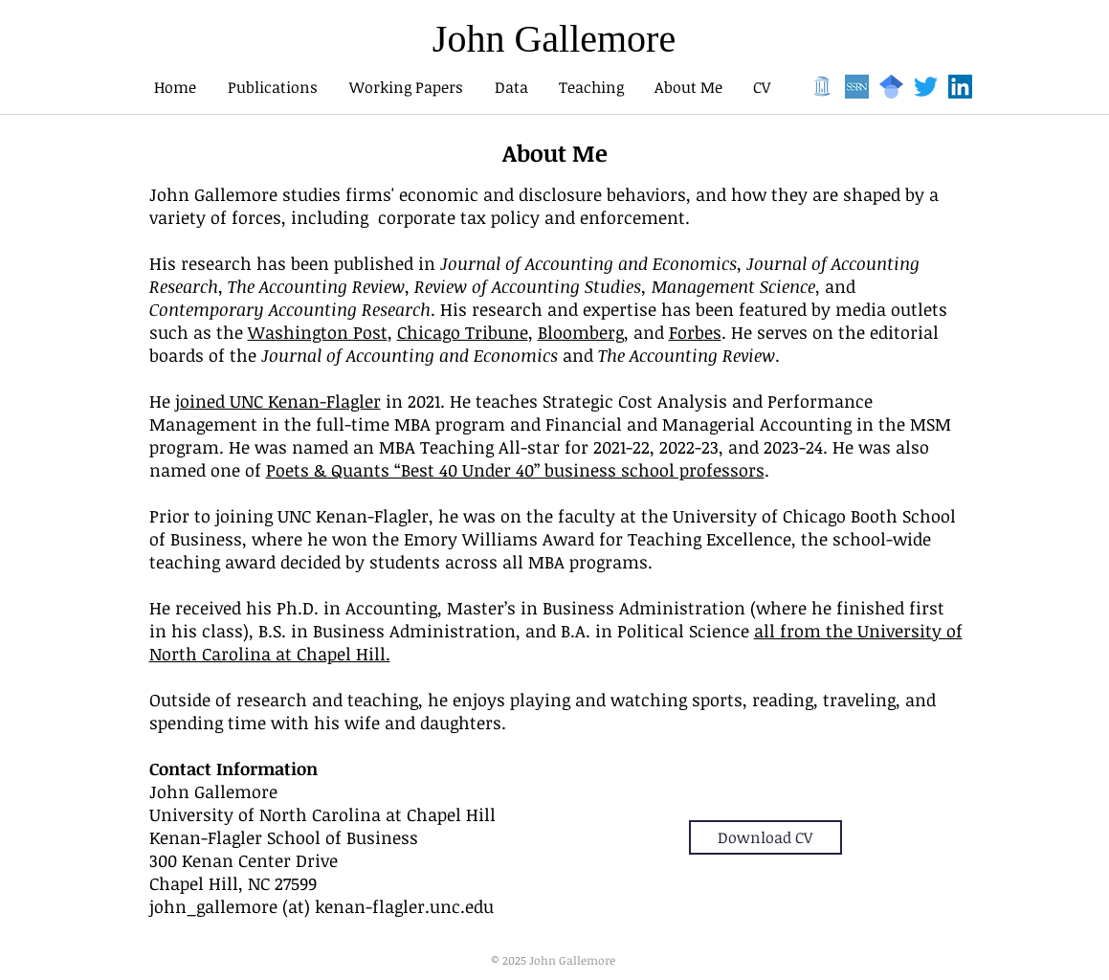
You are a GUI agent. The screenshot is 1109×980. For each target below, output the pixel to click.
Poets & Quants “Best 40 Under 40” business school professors (515, 469)
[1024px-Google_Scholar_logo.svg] (891, 87)
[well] (822, 87)
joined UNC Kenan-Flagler (278, 401)
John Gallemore (554, 38)
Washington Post (318, 332)
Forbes (695, 332)
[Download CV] (765, 837)
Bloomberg (581, 332)
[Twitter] (926, 87)
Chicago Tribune (462, 332)
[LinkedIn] (960, 87)
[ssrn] (857, 87)
